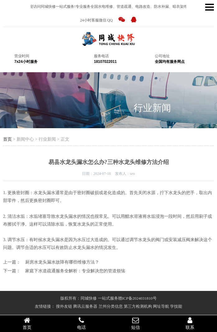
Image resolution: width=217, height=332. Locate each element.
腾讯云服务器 (85, 306)
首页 (7, 139)
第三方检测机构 (138, 306)
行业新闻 (152, 108)
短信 (135, 323)
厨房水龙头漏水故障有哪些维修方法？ (62, 262)
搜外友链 (64, 306)
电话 (81, 323)
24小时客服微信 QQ (96, 20)
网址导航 (161, 306)
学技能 (176, 306)
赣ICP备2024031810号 (137, 298)
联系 (190, 323)
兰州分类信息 (111, 306)
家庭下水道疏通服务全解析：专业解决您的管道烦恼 (75, 271)
